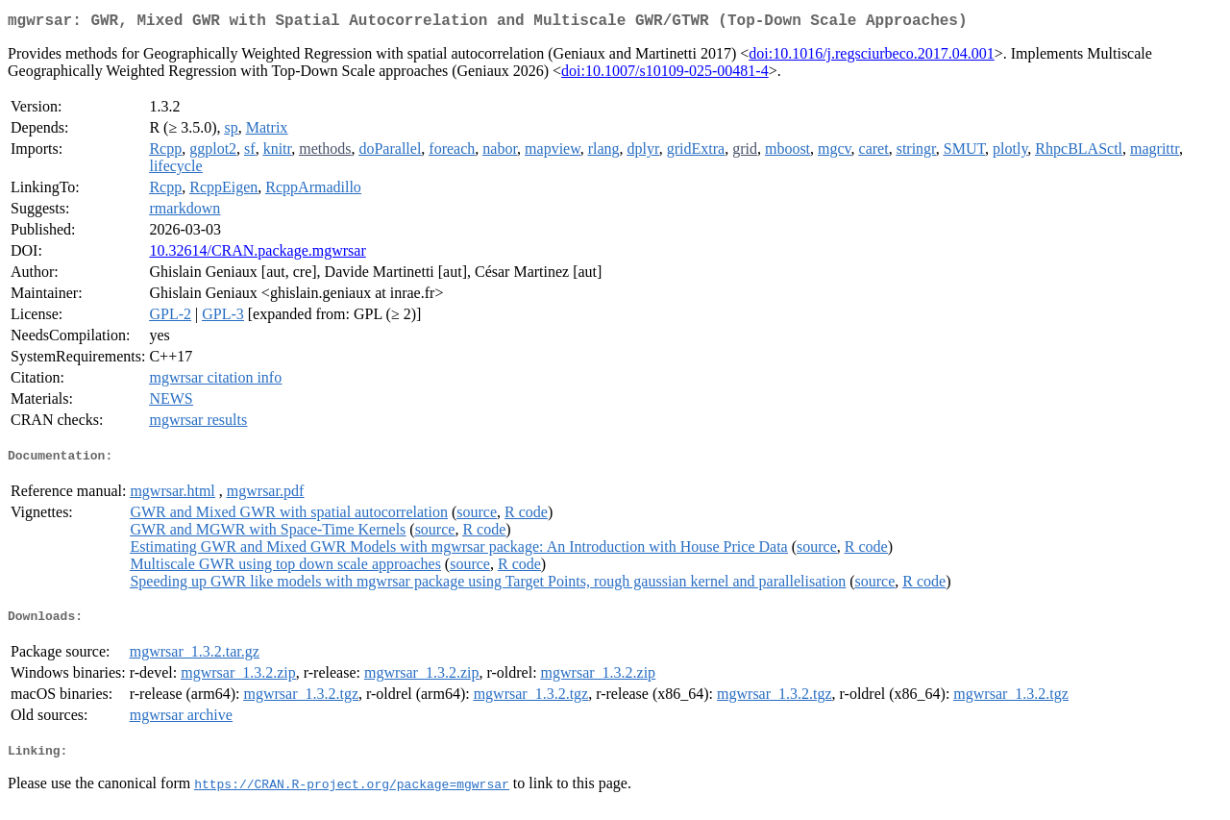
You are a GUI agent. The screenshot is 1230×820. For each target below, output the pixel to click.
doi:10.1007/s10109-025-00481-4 (665, 74)
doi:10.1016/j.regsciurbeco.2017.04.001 (872, 57)
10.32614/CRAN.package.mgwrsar (257, 254)
